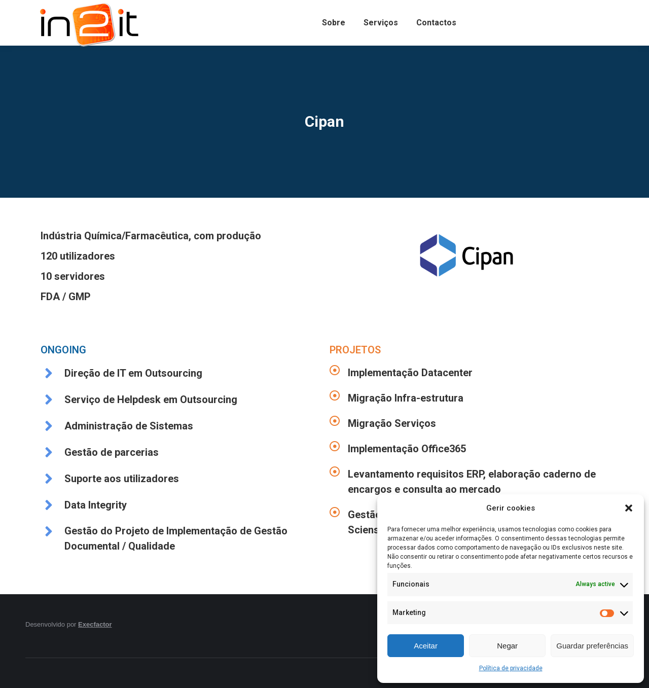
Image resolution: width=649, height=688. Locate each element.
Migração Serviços (392, 423)
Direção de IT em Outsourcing (133, 373)
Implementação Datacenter (410, 373)
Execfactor (95, 624)
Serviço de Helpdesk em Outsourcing (150, 399)
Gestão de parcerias (111, 452)
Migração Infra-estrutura (405, 398)
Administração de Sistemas (128, 426)
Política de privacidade (511, 668)
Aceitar (426, 645)
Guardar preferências (592, 645)
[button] (629, 508)
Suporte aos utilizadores (121, 479)
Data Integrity (95, 505)
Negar (507, 645)
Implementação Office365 (407, 449)
